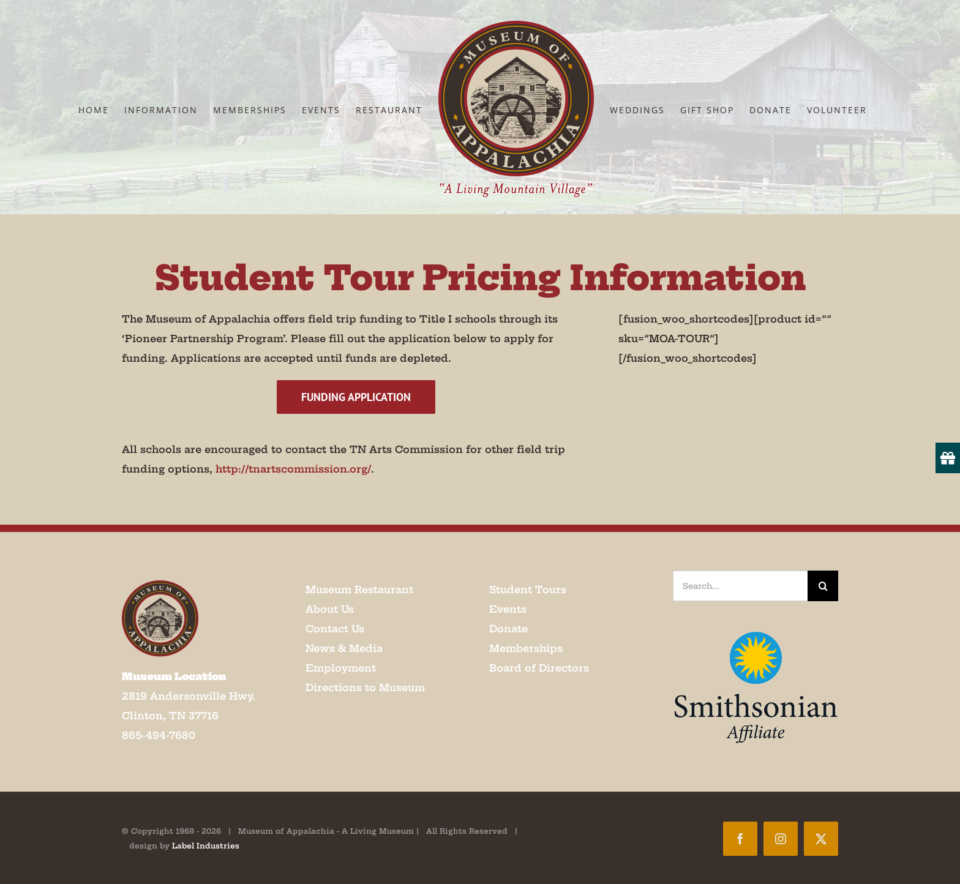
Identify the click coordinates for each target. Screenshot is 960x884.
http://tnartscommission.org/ (293, 469)
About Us (330, 609)
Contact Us (335, 629)
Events (508, 609)
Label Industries (205, 845)
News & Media (344, 648)
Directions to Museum (365, 687)
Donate (508, 629)
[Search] (823, 586)
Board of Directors (539, 668)
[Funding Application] (356, 397)
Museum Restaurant (359, 589)
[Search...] (740, 586)
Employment (341, 668)
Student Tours (527, 589)
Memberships (526, 648)
